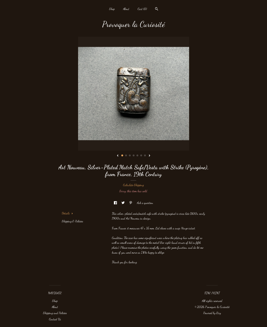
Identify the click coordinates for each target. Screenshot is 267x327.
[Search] (156, 9)
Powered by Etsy (212, 313)
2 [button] (126, 155)
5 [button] (137, 155)
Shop (112, 9)
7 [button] (145, 155)
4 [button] (134, 155)
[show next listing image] (149, 155)
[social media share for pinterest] (131, 203)
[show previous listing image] (118, 155)
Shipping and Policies (55, 313)
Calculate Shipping (133, 185)
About (126, 9)
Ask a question (145, 203)
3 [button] (130, 155)
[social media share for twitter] (123, 203)
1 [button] (122, 155)
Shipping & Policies (72, 221)
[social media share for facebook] (116, 203)
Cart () (142, 9)
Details (67, 213)
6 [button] (141, 155)
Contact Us (55, 319)
